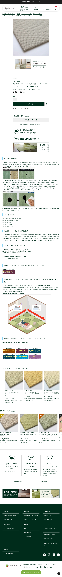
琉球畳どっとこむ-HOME (9, 14)
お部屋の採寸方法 (48, 539)
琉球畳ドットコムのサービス (31, 515)
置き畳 (18, 14)
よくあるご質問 (43, 481)
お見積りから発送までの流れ (50, 544)
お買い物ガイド (17, 481)
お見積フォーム (22, 348)
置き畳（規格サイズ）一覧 (10, 515)
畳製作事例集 (27, 532)
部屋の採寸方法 (9, 354)
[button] (4, 381)
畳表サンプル (9, 348)
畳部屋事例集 (22, 354)
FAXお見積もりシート (49, 534)
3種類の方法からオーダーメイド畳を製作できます (15, 342)
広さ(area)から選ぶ (26, 14)
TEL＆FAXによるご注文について (51, 529)
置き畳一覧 (22, 6)
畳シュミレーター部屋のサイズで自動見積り (14, 293)
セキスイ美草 (7, 524)
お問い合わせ (22, 10)
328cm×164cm (37, 14)
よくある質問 (35, 354)
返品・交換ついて (48, 520)
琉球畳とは (26, 511)
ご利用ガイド (28, 9)
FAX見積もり (34, 348)
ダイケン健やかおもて (9, 528)
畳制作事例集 (22, 9)
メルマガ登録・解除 (8, 553)
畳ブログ (26, 528)
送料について (47, 524)
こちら (42, 124)
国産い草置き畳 (8, 520)
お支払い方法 (47, 515)
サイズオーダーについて (24, 7)
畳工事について (28, 524)
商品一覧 (6, 511)
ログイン (6, 549)
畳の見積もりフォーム (8, 269)
